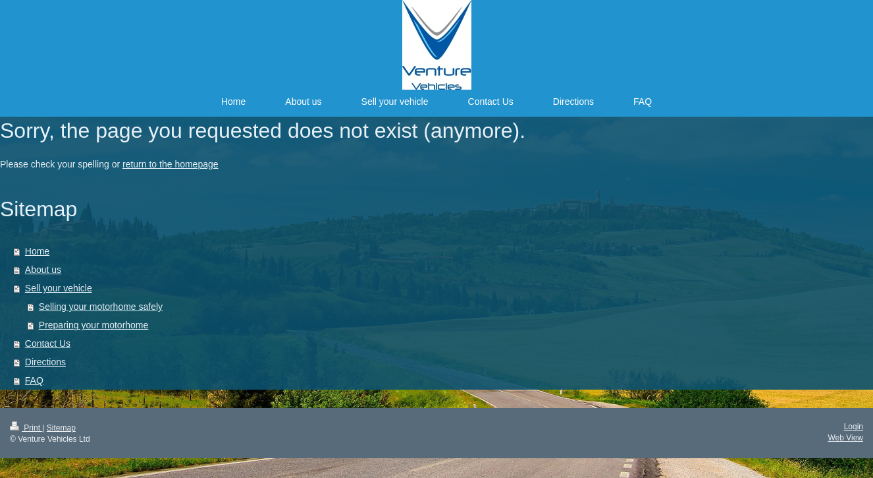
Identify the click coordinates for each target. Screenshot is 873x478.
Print (26, 428)
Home (37, 251)
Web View (845, 437)
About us (43, 269)
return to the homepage (170, 164)
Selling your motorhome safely (101, 306)
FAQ (34, 380)
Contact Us (47, 343)
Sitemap (61, 428)
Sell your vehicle (58, 288)
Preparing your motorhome (94, 325)
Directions (45, 362)
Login (853, 426)
